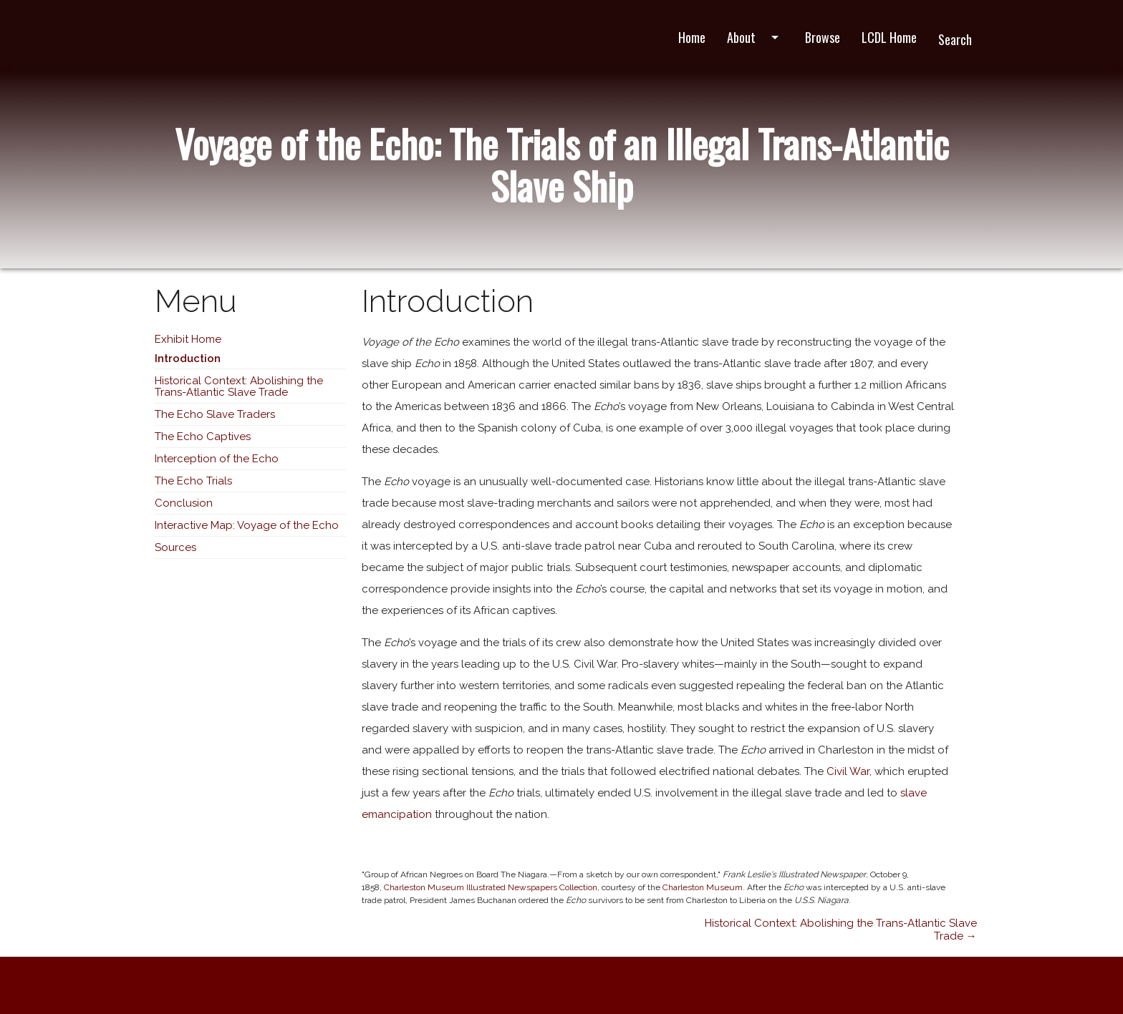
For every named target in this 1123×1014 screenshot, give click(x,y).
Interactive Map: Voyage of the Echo (247, 525)
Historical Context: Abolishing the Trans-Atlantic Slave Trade (239, 386)
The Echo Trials (193, 480)
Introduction (188, 358)
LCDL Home (889, 37)
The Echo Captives (203, 436)
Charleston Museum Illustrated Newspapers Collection (490, 887)
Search (955, 39)
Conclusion (184, 503)
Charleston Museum (702, 887)
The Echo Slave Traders (215, 414)
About (755, 37)
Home (691, 37)
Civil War (847, 771)
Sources (175, 547)
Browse (822, 37)
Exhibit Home (188, 339)
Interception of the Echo (217, 458)
